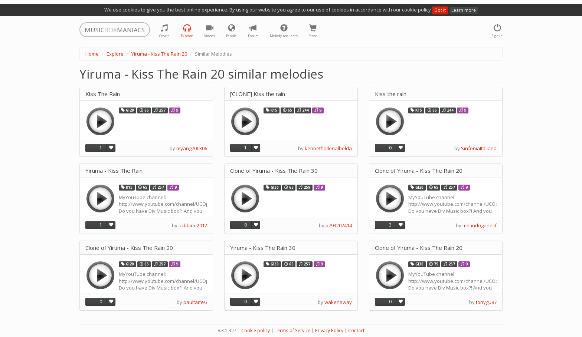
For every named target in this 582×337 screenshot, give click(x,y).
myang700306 (191, 148)
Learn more (463, 10)
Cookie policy (255, 330)
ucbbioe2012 (193, 225)
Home (92, 53)
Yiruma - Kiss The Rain (114, 171)
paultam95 (195, 302)
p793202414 (339, 225)
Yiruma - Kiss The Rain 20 (159, 53)
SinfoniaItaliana (479, 148)
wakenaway (338, 302)
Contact (356, 330)
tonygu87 (486, 302)
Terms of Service (292, 330)
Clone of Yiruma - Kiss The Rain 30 (274, 171)
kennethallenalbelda (328, 148)
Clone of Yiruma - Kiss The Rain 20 (418, 171)
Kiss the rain (390, 94)
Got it (440, 10)
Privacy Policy (329, 330)
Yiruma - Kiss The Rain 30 (262, 248)
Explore (115, 53)
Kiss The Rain (102, 94)
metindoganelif (479, 225)
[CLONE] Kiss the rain (257, 94)
